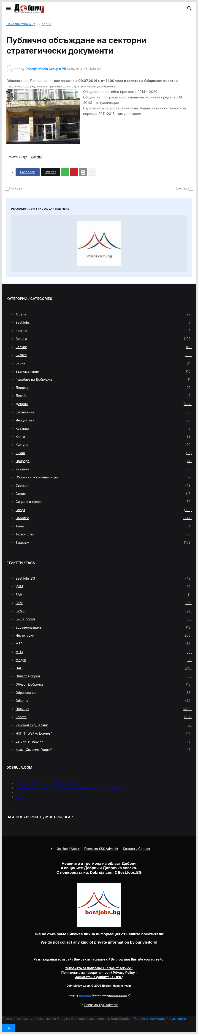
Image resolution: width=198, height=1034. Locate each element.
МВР (104, 643)
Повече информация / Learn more (159, 1018)
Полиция (104, 709)
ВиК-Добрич (104, 619)
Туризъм (104, 542)
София (104, 493)
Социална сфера (104, 501)
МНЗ (104, 652)
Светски (104, 485)
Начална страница (20, 24)
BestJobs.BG (104, 578)
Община (104, 700)
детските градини (104, 741)
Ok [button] (8, 1028)
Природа (104, 461)
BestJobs (104, 322)
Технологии (104, 534)
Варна (104, 363)
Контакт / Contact (136, 849)
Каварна (104, 428)
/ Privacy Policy (98, 972)
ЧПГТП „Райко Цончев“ (104, 733)
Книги (104, 436)
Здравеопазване (104, 627)
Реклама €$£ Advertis (101, 1005)
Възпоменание (104, 371)
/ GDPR (98, 977)
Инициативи (104, 420)
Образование (104, 692)
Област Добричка (104, 684)
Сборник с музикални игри (104, 477)
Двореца (104, 387)
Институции (104, 635)
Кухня (104, 453)
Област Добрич (104, 676)
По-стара (181, 188)
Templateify (85, 995)
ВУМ (104, 603)
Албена (104, 339)
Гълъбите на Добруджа (104, 379)
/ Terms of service (98, 968)
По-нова (15, 188)
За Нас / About (68, 849)
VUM (104, 586)
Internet (104, 330)
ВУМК (104, 611)
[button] (8, 9)
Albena (104, 314)
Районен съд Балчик (104, 725)
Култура (104, 444)
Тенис (104, 526)
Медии (104, 660)
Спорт (104, 510)
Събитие (104, 518)
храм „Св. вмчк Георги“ (104, 749)
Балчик (104, 347)
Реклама (104, 469)
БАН (104, 594)
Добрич (45, 24)
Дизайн (104, 396)
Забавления (104, 412)
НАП (104, 668)
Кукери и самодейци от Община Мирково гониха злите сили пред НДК (71, 788)
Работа (104, 717)
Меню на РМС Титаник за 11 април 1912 (46, 783)
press (20, 797)
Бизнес (104, 355)
